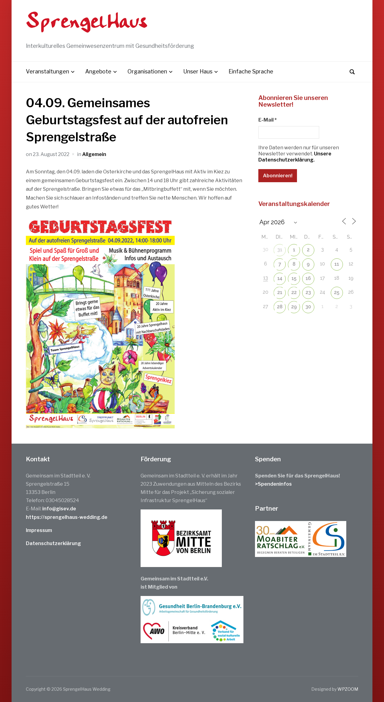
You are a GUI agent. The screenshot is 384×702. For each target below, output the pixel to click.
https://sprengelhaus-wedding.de (66, 517)
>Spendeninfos (273, 484)
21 (279, 292)
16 (308, 278)
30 (308, 307)
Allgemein (94, 154)
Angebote (98, 71)
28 (279, 307)
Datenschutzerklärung (53, 543)
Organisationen (147, 71)
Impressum (39, 530)
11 (336, 264)
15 (293, 278)
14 (279, 278)
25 (337, 292)
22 (294, 292)
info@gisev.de (59, 509)
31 (279, 250)
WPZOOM (347, 689)
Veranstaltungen (47, 71)
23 (308, 292)
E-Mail (267, 120)
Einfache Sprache (251, 71)
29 (294, 307)
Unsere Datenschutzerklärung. (294, 157)
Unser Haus (197, 71)
